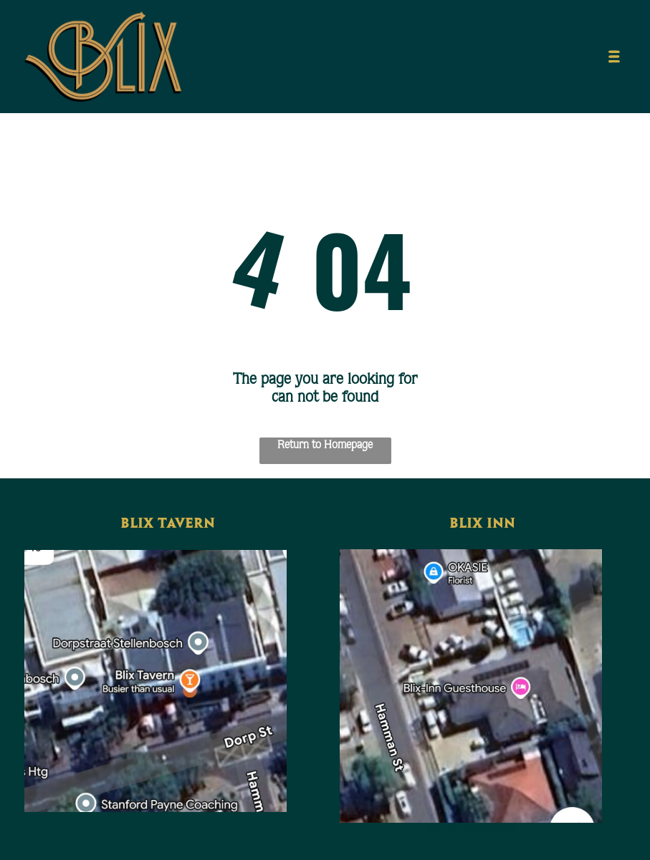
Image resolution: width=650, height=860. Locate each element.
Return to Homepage (325, 444)
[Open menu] (614, 56)
